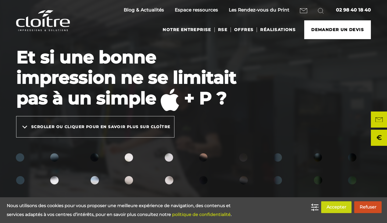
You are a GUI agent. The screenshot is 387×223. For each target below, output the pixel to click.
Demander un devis (337, 29)
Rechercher (321, 10)
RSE (222, 29)
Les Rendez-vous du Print (259, 10)
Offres (243, 29)
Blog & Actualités (144, 10)
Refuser (368, 207)
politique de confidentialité (201, 214)
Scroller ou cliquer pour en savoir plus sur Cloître (95, 126)
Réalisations (278, 29)
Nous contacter (303, 11)
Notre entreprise (187, 29)
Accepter (336, 207)
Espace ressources (196, 10)
